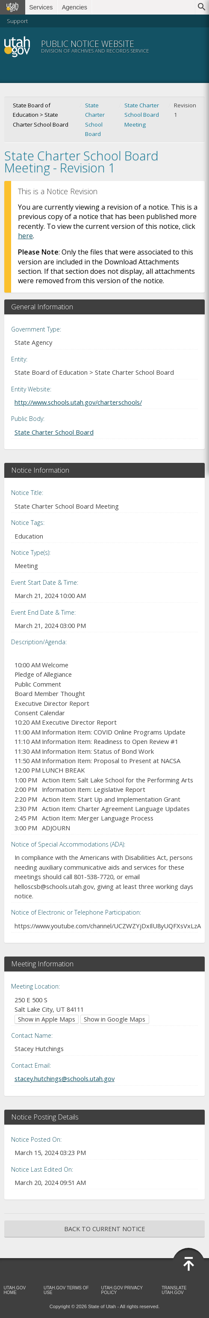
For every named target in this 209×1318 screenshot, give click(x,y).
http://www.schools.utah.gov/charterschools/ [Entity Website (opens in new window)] (78, 402)
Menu (190, 46)
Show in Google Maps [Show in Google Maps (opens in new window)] (114, 1019)
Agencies (74, 7)
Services (41, 7)
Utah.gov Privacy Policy (122, 1290)
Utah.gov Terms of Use (66, 1290)
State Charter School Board (95, 119)
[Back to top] (188, 1264)
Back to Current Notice (104, 1229)
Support (17, 21)
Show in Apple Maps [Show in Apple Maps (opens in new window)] (46, 1019)
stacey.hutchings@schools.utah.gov (65, 1078)
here (25, 235)
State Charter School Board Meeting (141, 114)
